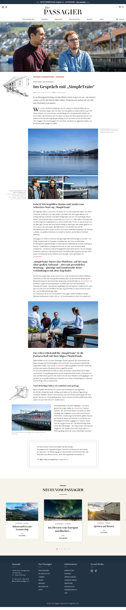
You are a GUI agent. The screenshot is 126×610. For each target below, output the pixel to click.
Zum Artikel (22, 540)
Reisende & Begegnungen (43, 77)
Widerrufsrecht (70, 593)
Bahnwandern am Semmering (22, 528)
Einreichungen (70, 580)
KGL (78, 606)
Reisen (89, 19)
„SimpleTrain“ (68, 219)
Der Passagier (28, 19)
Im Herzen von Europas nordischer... (63, 529)
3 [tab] (62, 552)
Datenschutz (69, 589)
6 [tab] (69, 552)
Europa (26, 524)
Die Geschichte (44, 576)
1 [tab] (57, 552)
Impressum (68, 586)
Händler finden (70, 583)
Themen (44, 19)
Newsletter (69, 573)
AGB (65, 596)
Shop (102, 19)
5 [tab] (67, 552)
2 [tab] (60, 552)
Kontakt (67, 576)
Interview (60, 77)
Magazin (58, 19)
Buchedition (74, 19)
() (123, 7)
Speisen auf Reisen (104, 527)
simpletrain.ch (63, 459)
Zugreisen (18, 524)
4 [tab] (64, 552)
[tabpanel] (22, 523)
